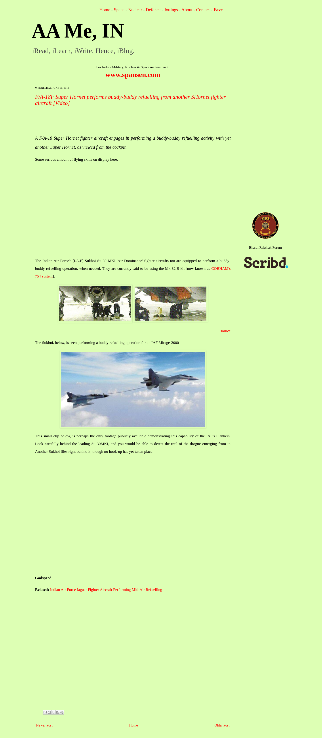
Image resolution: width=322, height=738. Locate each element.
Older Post (222, 725)
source (226, 331)
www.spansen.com (132, 75)
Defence (153, 9)
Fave (218, 9)
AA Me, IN (78, 31)
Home (104, 9)
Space (119, 9)
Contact (203, 9)
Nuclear (135, 9)
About (186, 9)
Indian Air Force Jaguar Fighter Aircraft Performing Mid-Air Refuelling (106, 589)
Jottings (171, 9)
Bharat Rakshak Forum (265, 247)
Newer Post (44, 725)
